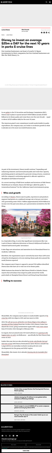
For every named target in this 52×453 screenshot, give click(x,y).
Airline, (15, 401)
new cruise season (42, 326)
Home (3, 34)
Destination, (16, 410)
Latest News (9, 34)
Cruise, (15, 392)
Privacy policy (5, 447)
